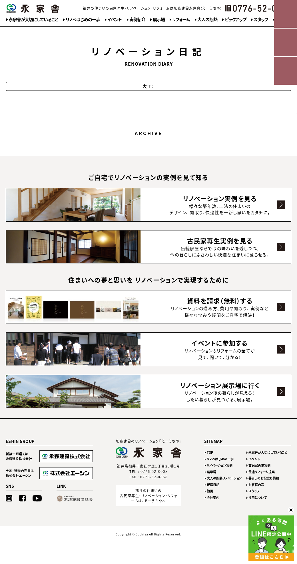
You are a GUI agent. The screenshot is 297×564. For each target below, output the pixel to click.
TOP (210, 459)
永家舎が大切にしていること (33, 19)
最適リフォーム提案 (261, 479)
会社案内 (213, 504)
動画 (210, 498)
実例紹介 (137, 19)
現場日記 (213, 491)
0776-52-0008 (154, 478)
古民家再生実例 (259, 472)
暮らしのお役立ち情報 (263, 485)
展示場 (159, 19)
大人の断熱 (207, 19)
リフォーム (181, 19)
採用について (257, 504)
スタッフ (261, 19)
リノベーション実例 (219, 472)
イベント (114, 19)
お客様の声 (256, 491)
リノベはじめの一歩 (83, 19)
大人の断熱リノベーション (224, 485)
